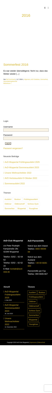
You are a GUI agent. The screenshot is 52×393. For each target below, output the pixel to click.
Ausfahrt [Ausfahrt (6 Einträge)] (8, 199)
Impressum (33, 342)
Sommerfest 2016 (15, 64)
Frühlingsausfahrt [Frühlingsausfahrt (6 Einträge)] (31, 199)
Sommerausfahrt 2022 (15, 183)
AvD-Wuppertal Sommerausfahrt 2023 (22, 167)
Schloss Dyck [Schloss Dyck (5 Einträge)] (33, 204)
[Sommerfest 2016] (26, 42)
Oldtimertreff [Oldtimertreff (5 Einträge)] (20, 204)
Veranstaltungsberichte (10, 81)
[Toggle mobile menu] (48, 8)
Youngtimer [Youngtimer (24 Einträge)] (33, 208)
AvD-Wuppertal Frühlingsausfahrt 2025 (22, 162)
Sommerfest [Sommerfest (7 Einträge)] (9, 208)
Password (7, 135)
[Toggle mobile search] (45, 8)
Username (8, 127)
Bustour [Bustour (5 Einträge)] (17, 199)
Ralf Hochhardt (10, 79)
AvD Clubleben (35, 79)
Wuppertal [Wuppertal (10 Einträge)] (21, 208)
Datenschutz (41, 342)
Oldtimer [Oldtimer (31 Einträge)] (8, 204)
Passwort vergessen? (13, 148)
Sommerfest (44, 79)
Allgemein (27, 79)
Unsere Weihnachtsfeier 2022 (18, 173)
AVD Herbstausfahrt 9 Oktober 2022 (21, 178)
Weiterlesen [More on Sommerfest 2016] (6, 83)
